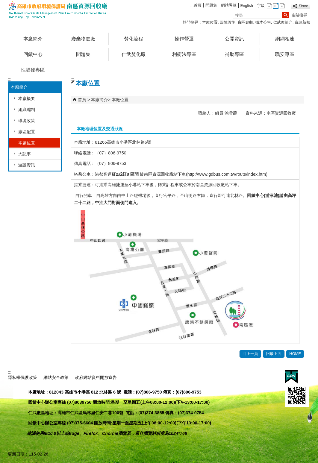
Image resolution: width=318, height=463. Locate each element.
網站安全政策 (56, 377)
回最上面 (273, 353)
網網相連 (284, 38)
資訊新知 (302, 22)
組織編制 (26, 109)
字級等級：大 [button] (282, 5)
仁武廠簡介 (283, 22)
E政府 (291, 376)
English (246, 5)
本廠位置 (210, 22)
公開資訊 (234, 38)
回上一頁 (250, 353)
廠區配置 (26, 131)
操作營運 (184, 38)
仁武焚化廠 (134, 54)
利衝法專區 (184, 54)
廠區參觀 (245, 22)
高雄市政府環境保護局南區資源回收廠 (58, 10)
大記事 (24, 153)
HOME (295, 353)
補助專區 (234, 54)
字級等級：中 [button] (275, 6)
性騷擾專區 (33, 69)
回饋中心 (33, 54)
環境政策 (26, 120)
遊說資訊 (26, 165)
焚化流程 (133, 38)
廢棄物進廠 (83, 38)
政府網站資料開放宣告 (96, 377)
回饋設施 (227, 22)
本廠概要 (26, 98)
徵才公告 (263, 22)
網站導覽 (229, 5)
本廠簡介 (33, 38)
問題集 (211, 5)
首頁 (198, 5)
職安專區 (284, 54)
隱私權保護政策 (22, 377)
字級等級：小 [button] (269, 5)
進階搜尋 (299, 15)
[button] (285, 15)
